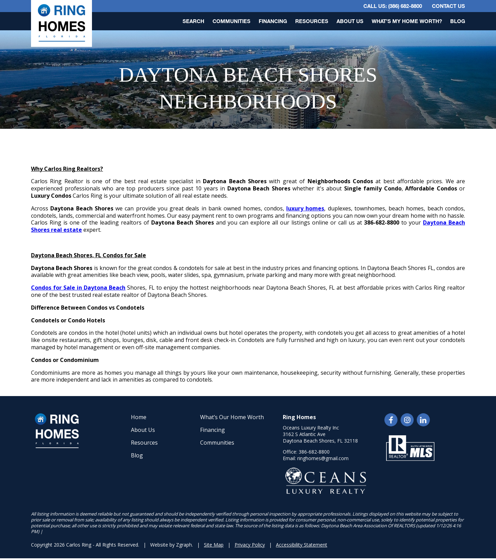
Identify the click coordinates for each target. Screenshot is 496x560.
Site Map (214, 544)
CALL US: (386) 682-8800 (392, 6)
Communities (231, 21)
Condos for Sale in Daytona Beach (78, 287)
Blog (457, 21)
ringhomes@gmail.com (323, 458)
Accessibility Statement (301, 544)
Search (193, 21)
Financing (273, 21)
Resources (311, 21)
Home (138, 417)
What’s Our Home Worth (232, 417)
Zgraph (184, 544)
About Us (350, 21)
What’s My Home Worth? (407, 21)
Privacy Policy (250, 544)
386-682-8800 (314, 451)
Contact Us (448, 6)
